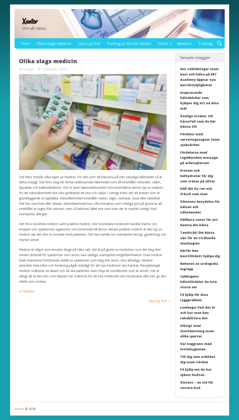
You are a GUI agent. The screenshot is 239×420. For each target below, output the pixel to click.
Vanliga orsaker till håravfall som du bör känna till (198, 121)
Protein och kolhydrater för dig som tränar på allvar (197, 175)
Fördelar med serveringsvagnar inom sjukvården (200, 139)
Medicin (184, 43)
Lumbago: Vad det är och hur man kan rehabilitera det (197, 312)
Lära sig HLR (89, 43)
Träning (205, 43)
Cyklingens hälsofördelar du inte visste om (198, 281)
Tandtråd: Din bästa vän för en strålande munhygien (197, 237)
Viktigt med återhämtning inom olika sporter (197, 331)
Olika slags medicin (53, 43)
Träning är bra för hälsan (129, 43)
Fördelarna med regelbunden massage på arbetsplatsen (199, 157)
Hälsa (163, 43)
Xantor (30, 21)
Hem (25, 43)
